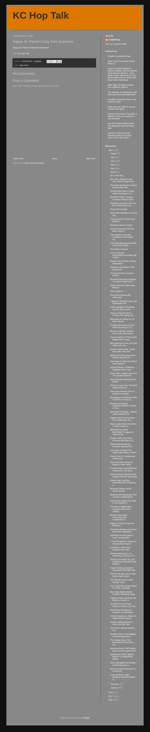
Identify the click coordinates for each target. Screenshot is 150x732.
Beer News (24, 65)
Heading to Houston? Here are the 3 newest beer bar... (123, 204)
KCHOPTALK (114, 40)
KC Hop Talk (41, 15)
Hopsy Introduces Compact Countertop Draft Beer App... (123, 569)
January (114, 688)
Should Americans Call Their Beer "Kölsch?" (122, 230)
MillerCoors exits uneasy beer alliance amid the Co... (122, 356)
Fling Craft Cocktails (118, 209)
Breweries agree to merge (121, 225)
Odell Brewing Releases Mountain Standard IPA (121, 445)
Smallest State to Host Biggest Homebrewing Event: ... (123, 635)
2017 (110, 696)
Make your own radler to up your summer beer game (121, 108)
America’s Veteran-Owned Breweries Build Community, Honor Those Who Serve (120, 135)
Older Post (90, 159)
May (113, 165)
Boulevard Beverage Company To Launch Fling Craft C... (123, 280)
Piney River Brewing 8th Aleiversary (120, 296)
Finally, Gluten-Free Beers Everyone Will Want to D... (122, 439)
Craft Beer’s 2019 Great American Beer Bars (120, 548)
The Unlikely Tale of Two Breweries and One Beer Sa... (121, 642)
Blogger (86, 718)
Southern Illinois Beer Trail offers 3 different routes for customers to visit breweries (122, 116)
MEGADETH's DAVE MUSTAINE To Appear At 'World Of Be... (122, 432)
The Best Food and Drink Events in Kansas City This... (123, 605)
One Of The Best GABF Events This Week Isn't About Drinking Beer (121, 125)
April (113, 168)
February (115, 684)
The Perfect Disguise (119, 249)
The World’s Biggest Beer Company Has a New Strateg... (121, 509)
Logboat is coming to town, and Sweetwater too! (123, 302)
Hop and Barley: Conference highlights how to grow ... (122, 368)
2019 (110, 150)
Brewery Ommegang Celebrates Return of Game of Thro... (123, 405)
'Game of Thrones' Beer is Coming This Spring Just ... (122, 314)
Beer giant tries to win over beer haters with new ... (123, 344)
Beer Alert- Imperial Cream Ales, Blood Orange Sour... (122, 180)
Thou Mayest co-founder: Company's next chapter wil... (121, 237)
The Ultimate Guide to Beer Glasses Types (121, 581)
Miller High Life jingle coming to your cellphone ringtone (121, 86)
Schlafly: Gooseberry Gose (119, 56)
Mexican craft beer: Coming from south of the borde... (122, 332)
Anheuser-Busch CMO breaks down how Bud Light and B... (123, 649)
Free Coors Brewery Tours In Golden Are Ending (122, 392)
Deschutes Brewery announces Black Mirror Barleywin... (123, 530)
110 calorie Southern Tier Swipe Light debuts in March (123, 451)
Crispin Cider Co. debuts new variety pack (122, 457)
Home (54, 159)
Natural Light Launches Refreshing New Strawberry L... (123, 482)
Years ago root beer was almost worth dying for (123, 362)
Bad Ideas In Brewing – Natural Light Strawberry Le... (123, 413)
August (114, 153)
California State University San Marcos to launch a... (123, 599)
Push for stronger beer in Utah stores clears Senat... (123, 575)
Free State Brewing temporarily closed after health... (123, 244)
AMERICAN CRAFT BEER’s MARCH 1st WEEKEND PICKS (122, 656)
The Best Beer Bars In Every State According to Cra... (122, 192)
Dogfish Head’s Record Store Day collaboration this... (122, 419)
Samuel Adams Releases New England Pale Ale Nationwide (123, 475)
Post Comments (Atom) (34, 163)
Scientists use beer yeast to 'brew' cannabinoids (122, 536)
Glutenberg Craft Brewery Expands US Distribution (121, 611)
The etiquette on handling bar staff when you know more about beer (122, 93)
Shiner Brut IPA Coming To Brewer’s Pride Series (121, 463)
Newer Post (18, 159)
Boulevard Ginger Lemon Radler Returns (120, 490)
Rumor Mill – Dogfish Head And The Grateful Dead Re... (123, 374)
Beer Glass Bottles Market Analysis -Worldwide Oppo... (123, 593)
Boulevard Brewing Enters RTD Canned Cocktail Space (123, 496)
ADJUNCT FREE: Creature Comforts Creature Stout (121, 198)
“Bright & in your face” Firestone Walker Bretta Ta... (123, 386)
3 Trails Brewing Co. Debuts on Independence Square (123, 542)
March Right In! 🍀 (118, 291)
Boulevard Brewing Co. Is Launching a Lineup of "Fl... (123, 554)
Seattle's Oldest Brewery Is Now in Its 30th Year (121, 623)
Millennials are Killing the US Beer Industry (122, 320)
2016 (110, 700)
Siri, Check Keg (116, 175)
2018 (110, 693)
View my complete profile (116, 44)
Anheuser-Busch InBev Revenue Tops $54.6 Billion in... (123, 677)
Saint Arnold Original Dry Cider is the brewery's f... (123, 502)
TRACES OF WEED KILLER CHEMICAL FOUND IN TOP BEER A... (123, 562)
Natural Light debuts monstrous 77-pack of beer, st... (123, 425)
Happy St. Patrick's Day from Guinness (31, 47)
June (113, 161)
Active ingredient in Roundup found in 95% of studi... (122, 308)
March (113, 172)
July (113, 157)
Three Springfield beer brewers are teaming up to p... (123, 664)
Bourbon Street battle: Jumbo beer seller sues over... (122, 350)
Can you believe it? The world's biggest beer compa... (123, 338)
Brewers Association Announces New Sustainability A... (118, 517)
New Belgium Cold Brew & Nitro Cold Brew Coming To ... (123, 398)
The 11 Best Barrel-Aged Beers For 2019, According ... (123, 587)
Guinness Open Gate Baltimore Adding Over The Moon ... (123, 469)
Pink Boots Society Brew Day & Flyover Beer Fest (123, 186)
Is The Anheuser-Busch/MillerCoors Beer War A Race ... (123, 255)
